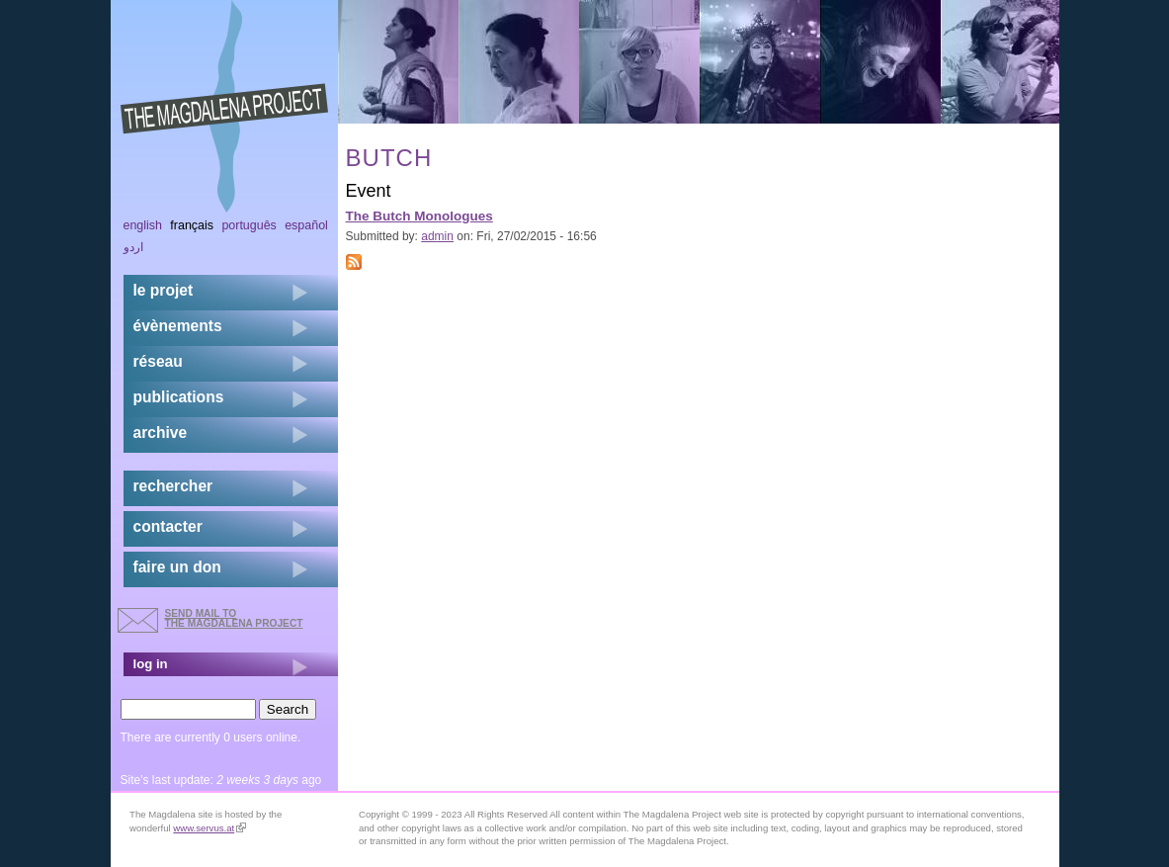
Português (248, 225)
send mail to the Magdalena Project (234, 618)
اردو (133, 247)
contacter (168, 526)
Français (191, 225)
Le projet (163, 290)
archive (160, 432)
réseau (158, 361)
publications (178, 397)
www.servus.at (209, 828)
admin (437, 236)
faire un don (177, 567)
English (143, 225)
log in (150, 663)
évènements (177, 325)
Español (306, 225)
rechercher (173, 485)
